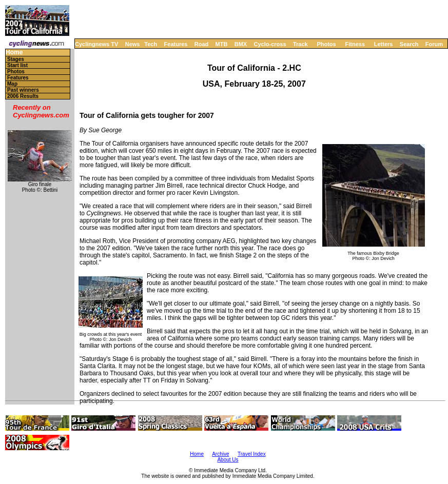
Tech (150, 44)
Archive (220, 454)
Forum (434, 44)
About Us (227, 459)
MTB (222, 44)
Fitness (355, 44)
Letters (383, 44)
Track (300, 44)
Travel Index (252, 454)
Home (14, 52)
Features (176, 44)
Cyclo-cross (270, 44)
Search (409, 44)
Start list (17, 65)
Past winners (23, 90)
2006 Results (22, 96)
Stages (15, 59)
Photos (326, 44)
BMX (241, 44)
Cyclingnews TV (96, 44)
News (132, 44)
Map (12, 84)
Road (201, 44)
